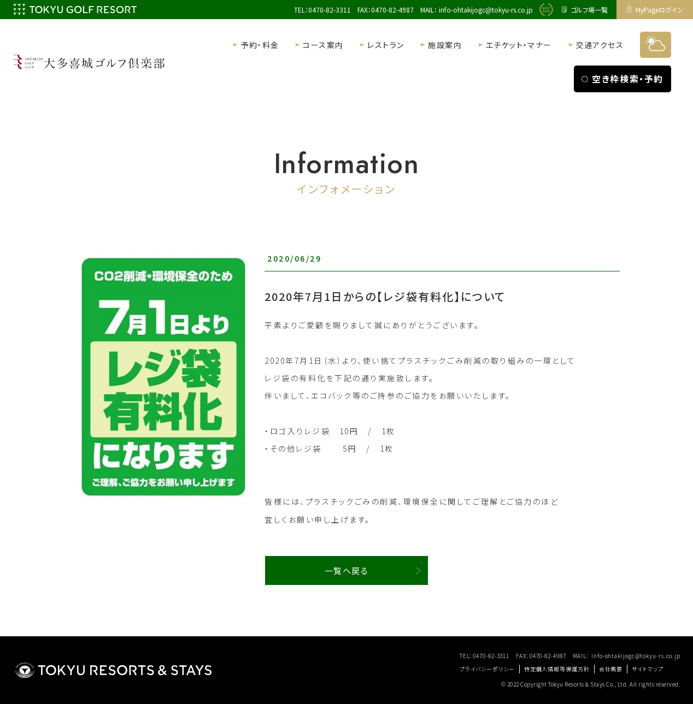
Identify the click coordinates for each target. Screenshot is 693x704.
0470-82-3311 (329, 9)
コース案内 (323, 44)
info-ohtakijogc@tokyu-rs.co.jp (486, 9)
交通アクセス (600, 44)
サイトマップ (647, 669)
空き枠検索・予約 (622, 78)
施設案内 (445, 44)
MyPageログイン (655, 9)
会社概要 (611, 669)
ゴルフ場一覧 (585, 9)
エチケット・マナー (519, 44)
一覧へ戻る (347, 570)
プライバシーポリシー (487, 669)
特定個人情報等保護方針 (557, 669)
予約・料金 (259, 44)
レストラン (385, 44)
